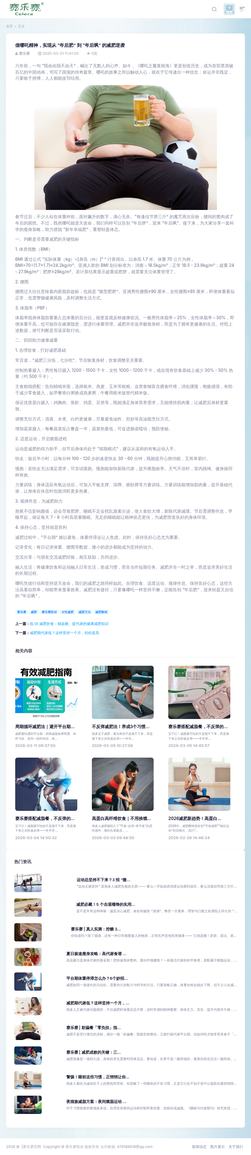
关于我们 (235, 1146)
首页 (9, 26)
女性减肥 (67, 612)
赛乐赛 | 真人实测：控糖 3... (96, 929)
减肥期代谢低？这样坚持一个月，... (97, 1003)
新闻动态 (199, 1146)
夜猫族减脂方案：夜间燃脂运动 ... (96, 1101)
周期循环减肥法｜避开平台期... (45, 726)
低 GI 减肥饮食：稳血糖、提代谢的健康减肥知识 (69, 623)
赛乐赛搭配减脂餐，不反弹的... (198, 726)
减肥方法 (84, 612)
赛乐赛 (21, 612)
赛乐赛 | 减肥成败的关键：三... (93, 1052)
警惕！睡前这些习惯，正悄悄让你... (97, 1077)
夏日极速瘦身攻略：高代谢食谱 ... (96, 953)
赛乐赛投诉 (49, 612)
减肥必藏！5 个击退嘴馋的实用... (105, 904)
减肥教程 (101, 612)
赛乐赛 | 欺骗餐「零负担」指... (93, 1027)
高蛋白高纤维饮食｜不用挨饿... (121, 818)
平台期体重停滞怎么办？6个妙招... (97, 978)
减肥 (34, 612)
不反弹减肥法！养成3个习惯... (121, 726)
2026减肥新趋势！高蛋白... (194, 818)
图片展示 (217, 1146)
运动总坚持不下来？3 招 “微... (104, 880)
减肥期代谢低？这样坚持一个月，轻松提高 (64, 632)
